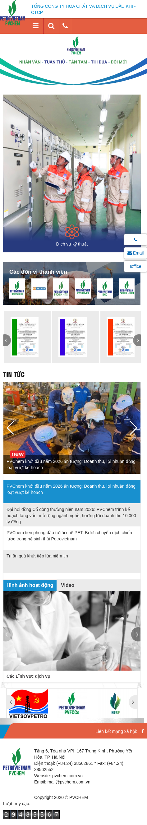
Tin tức (14, 374)
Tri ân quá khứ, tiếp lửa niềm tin (37, 555)
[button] (7, 340)
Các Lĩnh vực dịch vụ (28, 676)
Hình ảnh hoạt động (30, 585)
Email (135, 253)
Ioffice (135, 266)
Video (67, 585)
